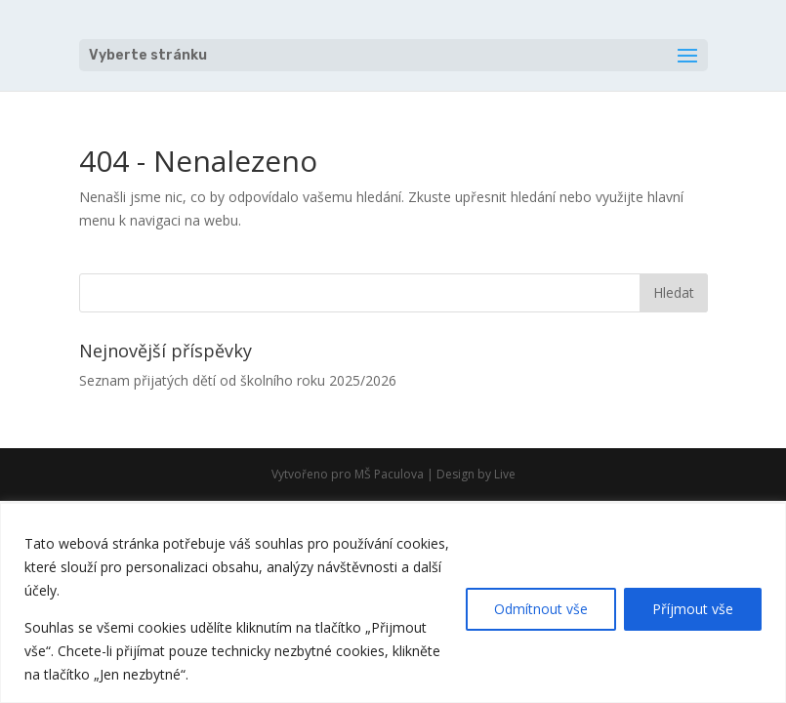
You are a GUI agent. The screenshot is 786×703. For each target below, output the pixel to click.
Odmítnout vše (541, 609)
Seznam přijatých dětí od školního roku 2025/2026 (237, 380)
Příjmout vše (692, 609)
